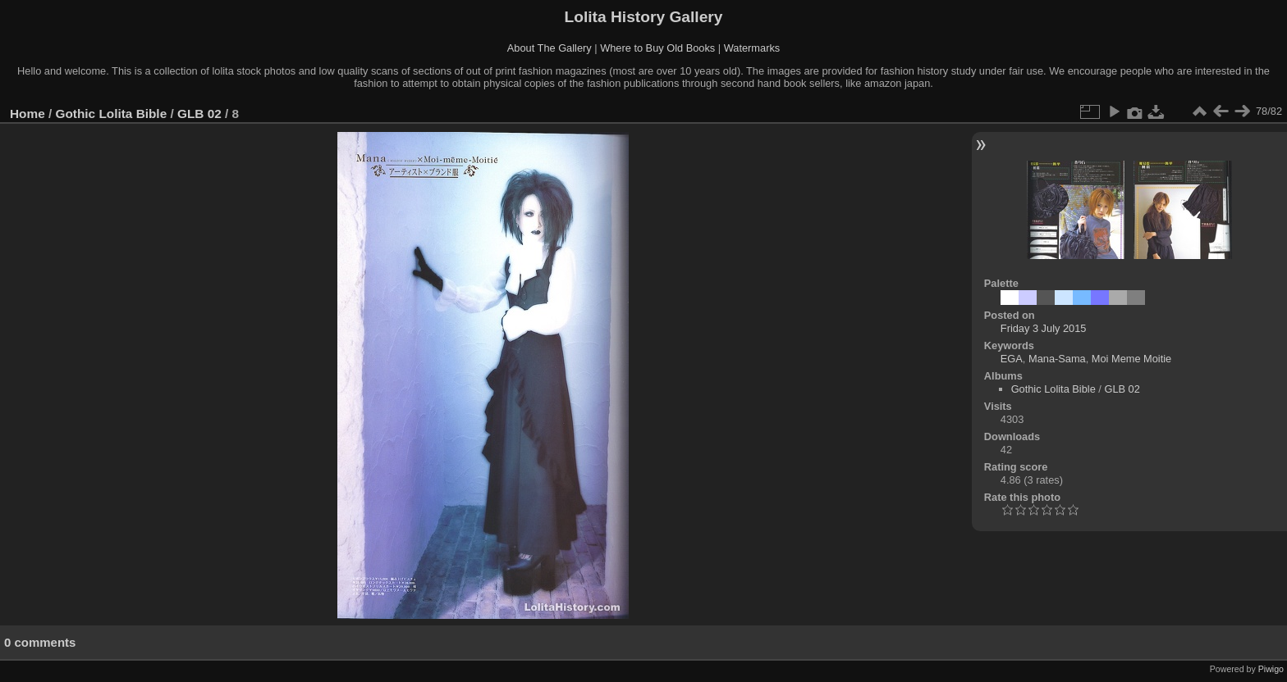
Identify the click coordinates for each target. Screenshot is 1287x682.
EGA (1012, 358)
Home (27, 113)
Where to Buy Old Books (657, 48)
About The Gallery (549, 48)
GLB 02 (199, 113)
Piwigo (1271, 669)
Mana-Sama (1057, 358)
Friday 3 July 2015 (1044, 328)
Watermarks (752, 48)
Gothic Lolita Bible (111, 113)
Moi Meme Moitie (1131, 358)
